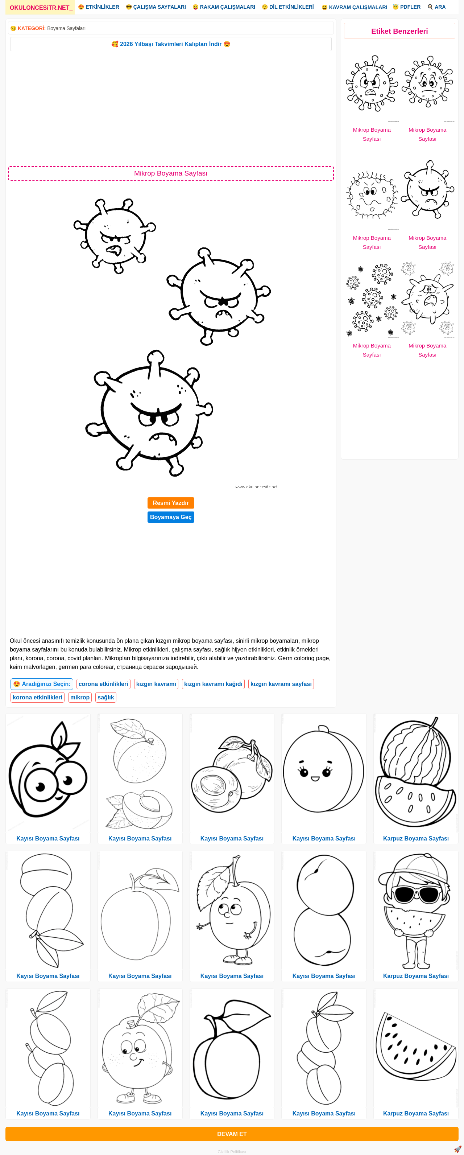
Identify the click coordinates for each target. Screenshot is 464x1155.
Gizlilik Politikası (232, 1152)
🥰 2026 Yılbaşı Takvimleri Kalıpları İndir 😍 (171, 44)
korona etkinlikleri (37, 697)
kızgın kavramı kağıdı (213, 684)
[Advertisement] (171, 108)
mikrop (80, 697)
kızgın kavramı (156, 684)
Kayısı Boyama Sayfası (47, 838)
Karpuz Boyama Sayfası (416, 838)
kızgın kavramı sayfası (281, 684)
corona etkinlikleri (103, 684)
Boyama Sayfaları (66, 28)
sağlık (106, 697)
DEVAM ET (231, 1134)
